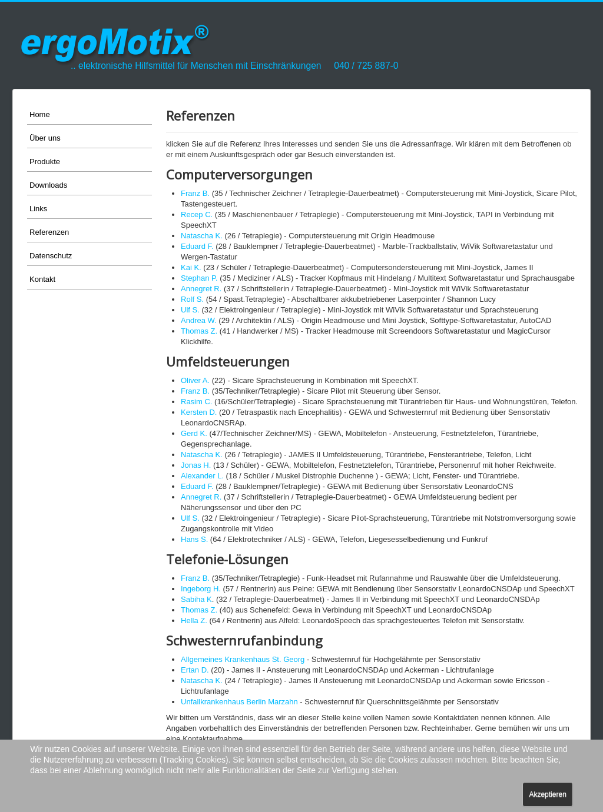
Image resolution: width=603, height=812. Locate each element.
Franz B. (195, 193)
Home (39, 114)
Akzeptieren (547, 794)
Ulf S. (190, 309)
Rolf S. (192, 299)
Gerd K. (194, 433)
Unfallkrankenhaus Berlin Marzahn (239, 701)
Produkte (44, 161)
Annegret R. (201, 288)
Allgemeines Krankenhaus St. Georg (242, 659)
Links (38, 208)
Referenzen (49, 232)
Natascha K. (202, 235)
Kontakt (42, 279)
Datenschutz (50, 255)
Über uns (45, 138)
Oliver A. (195, 380)
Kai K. (191, 267)
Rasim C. (196, 401)
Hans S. (194, 539)
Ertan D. (195, 669)
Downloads (48, 185)
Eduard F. (197, 246)
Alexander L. (202, 475)
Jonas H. (196, 465)
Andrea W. (199, 320)
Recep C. (197, 214)
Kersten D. (199, 412)
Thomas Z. (199, 331)
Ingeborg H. (201, 588)
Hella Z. (194, 620)
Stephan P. (199, 278)
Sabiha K (196, 599)
